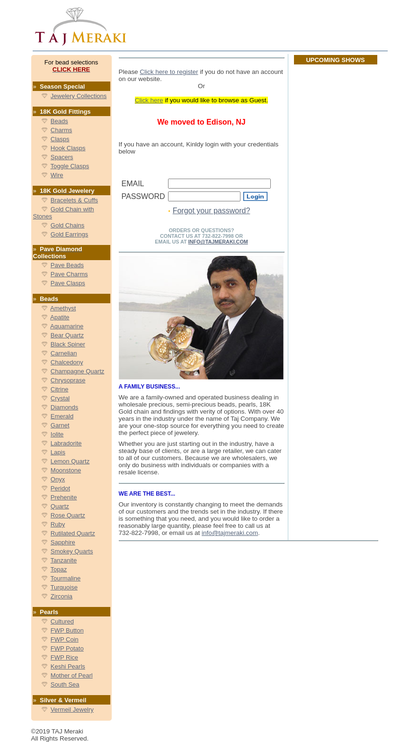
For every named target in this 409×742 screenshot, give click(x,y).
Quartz (60, 506)
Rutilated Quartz (73, 533)
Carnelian (64, 353)
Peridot (60, 488)
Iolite (57, 434)
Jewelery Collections (79, 96)
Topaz (59, 569)
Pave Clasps (68, 283)
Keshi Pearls (68, 666)
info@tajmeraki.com (230, 532)
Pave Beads (67, 265)
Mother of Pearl (72, 675)
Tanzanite (64, 560)
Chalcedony (67, 362)
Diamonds (65, 407)
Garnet (60, 425)
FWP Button (67, 630)
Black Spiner (68, 344)
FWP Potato (67, 648)
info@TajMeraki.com (218, 241)
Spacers (62, 157)
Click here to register (169, 71)
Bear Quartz (67, 335)
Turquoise (64, 587)
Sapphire (63, 542)
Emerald (62, 416)
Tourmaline (66, 578)
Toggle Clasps (70, 166)
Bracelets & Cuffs (74, 200)
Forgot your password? (211, 211)
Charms (61, 130)
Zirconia (61, 596)
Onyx (58, 479)
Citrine (60, 389)
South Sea (65, 684)
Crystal (60, 398)
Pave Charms (69, 274)
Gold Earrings (69, 234)
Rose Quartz (68, 515)
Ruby (58, 524)
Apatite (59, 317)
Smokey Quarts (72, 551)
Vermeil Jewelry (72, 709)
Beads (59, 121)
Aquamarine (66, 326)
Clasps (60, 139)
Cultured (62, 621)
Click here (149, 100)
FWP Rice (64, 657)
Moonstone (66, 470)
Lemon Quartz (70, 461)
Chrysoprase (68, 380)
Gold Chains (68, 225)
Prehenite (64, 497)
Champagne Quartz (77, 371)
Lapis (58, 452)
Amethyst (63, 308)
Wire (57, 175)
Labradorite (66, 443)
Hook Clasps (68, 148)
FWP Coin (65, 639)
